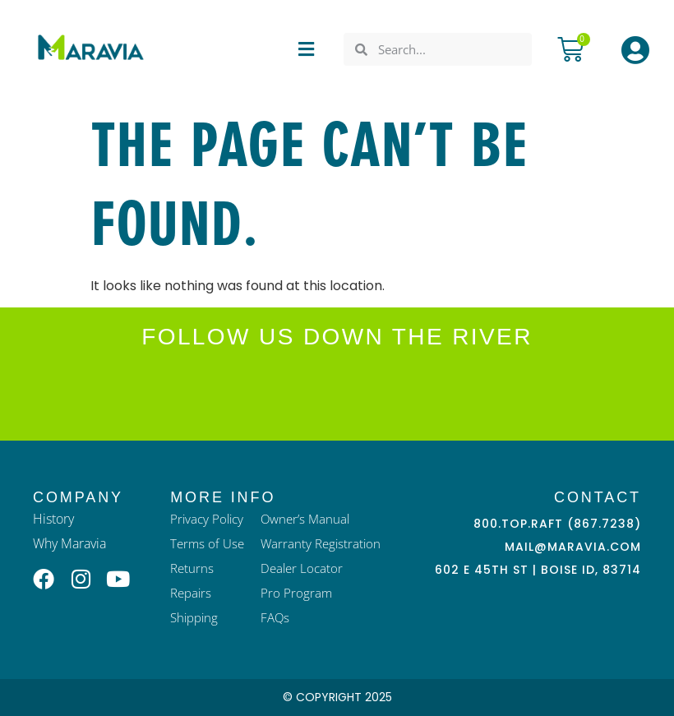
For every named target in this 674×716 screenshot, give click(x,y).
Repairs (190, 592)
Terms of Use (207, 543)
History (53, 519)
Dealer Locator (302, 568)
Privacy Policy (206, 518)
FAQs (275, 617)
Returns (192, 568)
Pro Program (296, 592)
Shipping (194, 617)
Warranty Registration (321, 543)
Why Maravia (69, 543)
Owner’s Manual (305, 518)
